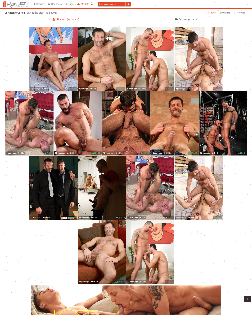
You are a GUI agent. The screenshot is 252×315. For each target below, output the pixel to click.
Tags (70, 4)
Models (83, 4)
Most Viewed (239, 13)
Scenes (39, 4)
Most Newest (210, 13)
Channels (55, 4)
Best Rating (225, 13)
